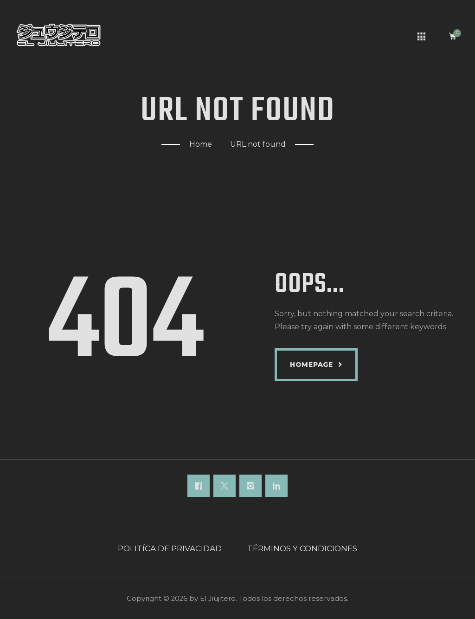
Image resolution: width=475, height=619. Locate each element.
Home (200, 144)
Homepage (311, 364)
